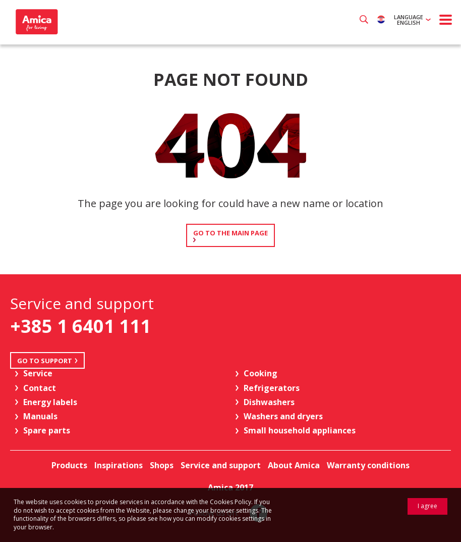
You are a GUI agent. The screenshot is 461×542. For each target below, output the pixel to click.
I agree (427, 506)
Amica (36, 21)
